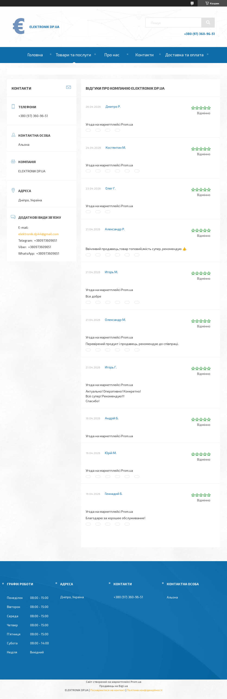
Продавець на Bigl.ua (113, 685)
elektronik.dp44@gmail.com (38, 234)
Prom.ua (136, 681)
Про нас (112, 54)
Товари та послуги (73, 54)
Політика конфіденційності (144, 690)
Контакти (144, 54)
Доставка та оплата (184, 54)
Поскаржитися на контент (107, 690)
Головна (35, 54)
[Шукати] (208, 22)
